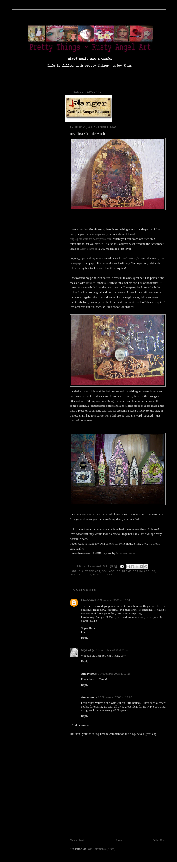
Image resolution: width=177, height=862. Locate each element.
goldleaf (124, 571)
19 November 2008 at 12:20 (115, 697)
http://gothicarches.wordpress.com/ (91, 239)
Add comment (80, 725)
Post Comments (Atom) (101, 849)
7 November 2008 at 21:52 (112, 650)
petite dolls (103, 574)
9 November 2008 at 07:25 (114, 673)
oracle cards (80, 574)
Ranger (90, 282)
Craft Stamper (88, 248)
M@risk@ (88, 650)
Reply (84, 637)
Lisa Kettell (88, 600)
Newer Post (77, 840)
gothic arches (143, 571)
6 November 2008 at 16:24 (113, 600)
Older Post (159, 840)
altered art (91, 571)
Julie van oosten (125, 553)
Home (118, 840)
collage (108, 571)
